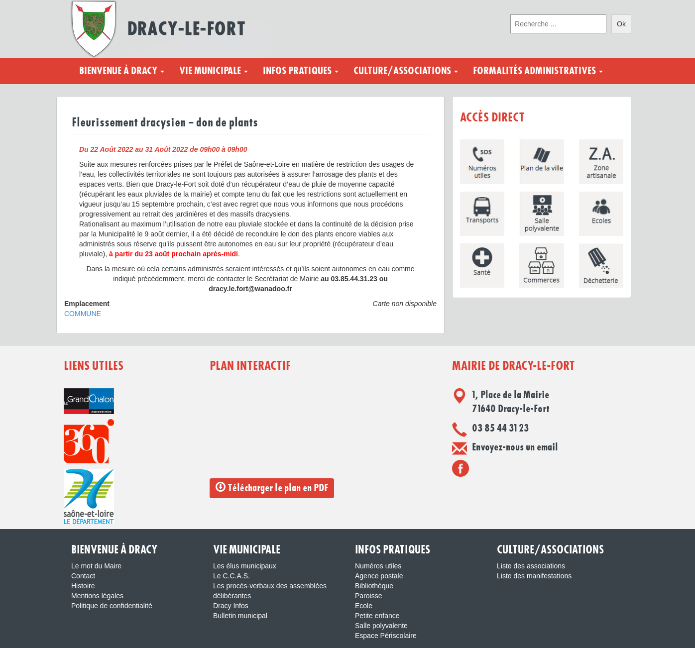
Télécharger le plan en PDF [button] (272, 487)
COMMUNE (82, 314)
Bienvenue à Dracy (121, 71)
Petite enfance (377, 616)
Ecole (363, 606)
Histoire (83, 586)
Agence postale (379, 576)
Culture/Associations (405, 71)
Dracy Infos (230, 606)
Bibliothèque (374, 586)
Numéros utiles (378, 566)
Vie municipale (213, 71)
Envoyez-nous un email (515, 447)
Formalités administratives (538, 71)
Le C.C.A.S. (231, 576)
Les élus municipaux (244, 566)
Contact (83, 576)
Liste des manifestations (534, 576)
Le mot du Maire (96, 566)
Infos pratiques (301, 71)
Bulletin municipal (240, 616)
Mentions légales (97, 596)
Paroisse (368, 596)
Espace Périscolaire (386, 636)
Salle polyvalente (381, 626)
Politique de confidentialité (111, 606)
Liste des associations (531, 566)
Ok (621, 24)
